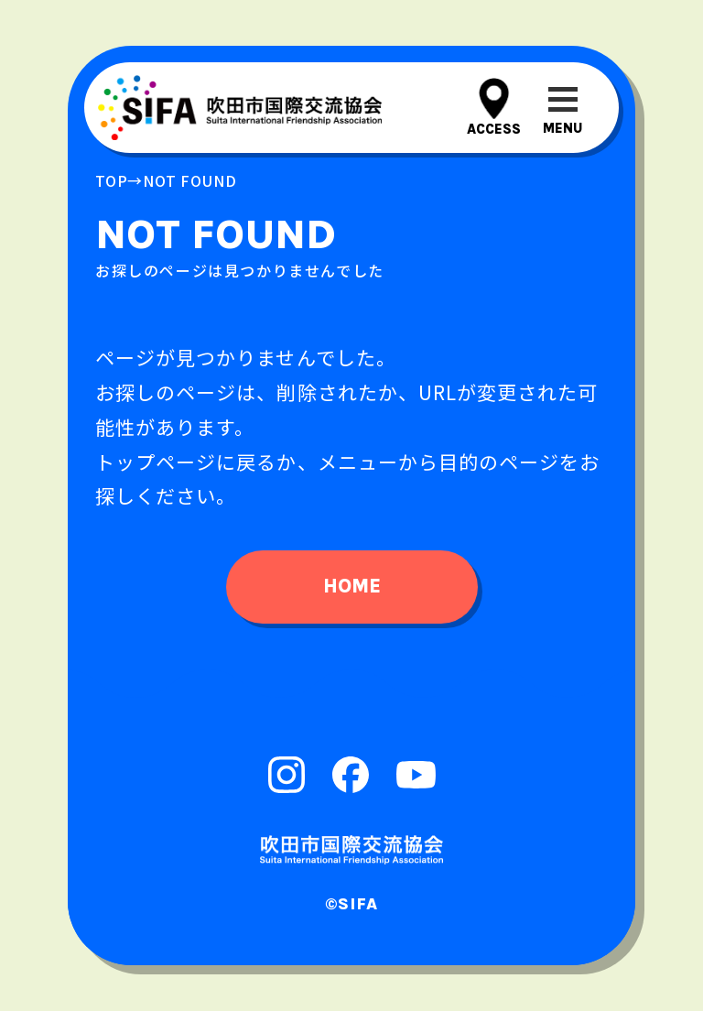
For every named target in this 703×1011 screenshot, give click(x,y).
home (352, 586)
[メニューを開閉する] (562, 107)
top (111, 180)
